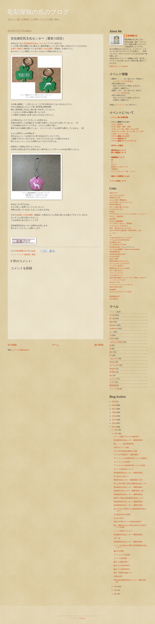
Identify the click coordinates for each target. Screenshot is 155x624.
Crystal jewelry (115, 247)
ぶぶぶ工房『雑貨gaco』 (119, 200)
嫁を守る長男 (119, 551)
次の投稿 (12, 344)
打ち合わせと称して (121, 476)
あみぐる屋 (114, 259)
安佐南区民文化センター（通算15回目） (129, 542)
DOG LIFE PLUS (116, 287)
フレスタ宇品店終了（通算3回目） (127, 454)
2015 (114, 416)
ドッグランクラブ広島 (121, 81)
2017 (114, 409)
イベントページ (120, 105)
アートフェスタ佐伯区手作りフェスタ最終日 (130, 458)
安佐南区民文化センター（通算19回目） (129, 494)
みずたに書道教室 (116, 221)
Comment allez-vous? (118, 254)
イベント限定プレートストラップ (123, 141)
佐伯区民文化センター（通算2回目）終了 (129, 491)
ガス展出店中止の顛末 (122, 514)
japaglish (113, 289)
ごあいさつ (114, 358)
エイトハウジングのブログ (120, 263)
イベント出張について (118, 181)
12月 (116, 430)
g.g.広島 (113, 219)
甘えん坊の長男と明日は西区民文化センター (130, 483)
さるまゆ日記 (115, 256)
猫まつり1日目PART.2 (122, 565)
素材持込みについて (118, 150)
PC (111, 355)
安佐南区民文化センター (34, 43)
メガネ (112, 382)
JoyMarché (114, 328)
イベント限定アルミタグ (123, 531)
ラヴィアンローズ (116, 273)
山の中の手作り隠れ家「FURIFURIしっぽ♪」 (126, 230)
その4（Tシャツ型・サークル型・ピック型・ (128, 131)
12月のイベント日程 (121, 447)
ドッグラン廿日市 (119, 93)
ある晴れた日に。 (116, 242)
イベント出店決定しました (124, 469)
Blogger (112, 369)
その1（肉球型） (117, 124)
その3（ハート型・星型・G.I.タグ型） (125, 129)
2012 (114, 427)
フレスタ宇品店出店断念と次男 (125, 451)
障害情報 (113, 385)
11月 (116, 433)
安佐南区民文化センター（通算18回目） (129, 502)
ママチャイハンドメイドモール (121, 285)
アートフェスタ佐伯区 (122, 462)
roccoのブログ (115, 282)
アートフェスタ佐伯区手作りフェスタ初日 (129, 465)
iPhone (112, 362)
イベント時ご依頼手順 (119, 117)
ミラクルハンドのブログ (119, 226)
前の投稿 (98, 344)
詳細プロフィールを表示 (119, 66)
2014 (114, 420)
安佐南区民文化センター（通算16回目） (129, 534)
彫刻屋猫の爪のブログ (38, 12)
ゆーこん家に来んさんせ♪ (119, 207)
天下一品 (117, 538)
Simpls (112, 212)
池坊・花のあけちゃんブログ (120, 228)
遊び (111, 352)
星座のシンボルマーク (119, 167)
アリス (113, 164)
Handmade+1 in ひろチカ (119, 261)
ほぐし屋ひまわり (116, 270)
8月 (115, 594)
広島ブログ (114, 193)
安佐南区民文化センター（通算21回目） (129, 473)
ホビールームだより (117, 195)
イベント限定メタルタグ (120, 136)
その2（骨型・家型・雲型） (121, 127)
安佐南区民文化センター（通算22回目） (129, 440)
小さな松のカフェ (116, 275)
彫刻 (33, 254)
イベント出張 (115, 389)
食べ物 (112, 318)
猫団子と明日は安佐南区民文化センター (129, 498)
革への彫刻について (118, 152)
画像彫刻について (118, 157)
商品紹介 (27, 254)
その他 (112, 315)
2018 (114, 405)
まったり (113, 379)
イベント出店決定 (120, 558)
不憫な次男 (118, 576)
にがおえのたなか (116, 209)
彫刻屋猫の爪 (21, 251)
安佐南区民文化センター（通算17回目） (129, 505)
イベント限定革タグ (118, 138)
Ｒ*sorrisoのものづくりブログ (121, 237)
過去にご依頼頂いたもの (120, 176)
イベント (20, 254)
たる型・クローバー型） (120, 134)
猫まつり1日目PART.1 (122, 569)
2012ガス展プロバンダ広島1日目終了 (128, 522)
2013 (114, 423)
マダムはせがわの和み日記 (120, 240)
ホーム (55, 344)
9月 (115, 590)
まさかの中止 (119, 518)
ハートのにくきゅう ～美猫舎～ (121, 223)
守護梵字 (114, 169)
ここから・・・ (115, 233)
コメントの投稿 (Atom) (20, 350)
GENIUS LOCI (115, 197)
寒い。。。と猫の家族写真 (124, 444)
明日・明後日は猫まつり (123, 573)
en (110, 235)
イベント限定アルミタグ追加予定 (126, 436)
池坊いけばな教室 (45, 49)
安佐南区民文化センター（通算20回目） (129, 487)
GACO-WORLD (115, 204)
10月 (116, 586)
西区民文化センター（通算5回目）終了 (128, 480)
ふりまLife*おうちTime (118, 244)
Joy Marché (114, 299)
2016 (114, 412)
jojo (111, 375)
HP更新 (112, 372)
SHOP (112, 339)
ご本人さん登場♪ (116, 342)
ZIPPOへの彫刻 (117, 145)
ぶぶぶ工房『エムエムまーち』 (121, 202)
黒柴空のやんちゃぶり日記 (120, 268)
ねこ (111, 332)
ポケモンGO (114, 365)
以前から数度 (16, 49)
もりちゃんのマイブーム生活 (120, 292)
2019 (114, 401)
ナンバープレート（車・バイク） (123, 171)
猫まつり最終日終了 (121, 562)
